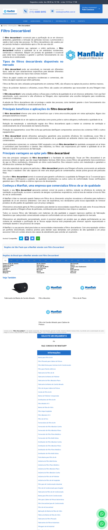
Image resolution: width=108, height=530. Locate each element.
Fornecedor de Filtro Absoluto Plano (49, 430)
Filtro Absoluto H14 (44, 415)
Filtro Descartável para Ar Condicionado (51, 503)
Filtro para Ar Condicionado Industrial (50, 484)
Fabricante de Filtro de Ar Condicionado (50, 492)
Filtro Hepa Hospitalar (45, 411)
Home (25, 21)
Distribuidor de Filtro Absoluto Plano (49, 446)
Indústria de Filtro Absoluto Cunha (49, 473)
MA (95, 260)
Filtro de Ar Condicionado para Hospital (50, 488)
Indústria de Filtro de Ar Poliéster (48, 476)
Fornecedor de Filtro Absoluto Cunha (50, 426)
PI (83, 260)
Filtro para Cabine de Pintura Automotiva (51, 499)
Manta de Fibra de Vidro (45, 407)
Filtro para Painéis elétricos (47, 369)
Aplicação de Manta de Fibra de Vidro (50, 511)
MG (11, 260)
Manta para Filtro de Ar (45, 357)
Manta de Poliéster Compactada (48, 396)
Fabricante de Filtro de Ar (46, 373)
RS (34, 260)
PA (89, 260)
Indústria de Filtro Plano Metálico (48, 465)
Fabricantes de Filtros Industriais (48, 522)
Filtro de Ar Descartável (45, 507)
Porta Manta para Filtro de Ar (47, 457)
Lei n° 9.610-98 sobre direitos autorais (54, 332)
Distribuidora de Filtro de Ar (47, 400)
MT (72, 260)
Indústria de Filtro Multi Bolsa (47, 461)
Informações (62, 21)
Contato (81, 21)
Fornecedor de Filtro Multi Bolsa (48, 438)
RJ (5, 260)
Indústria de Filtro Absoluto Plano (48, 469)
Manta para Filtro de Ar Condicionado (50, 496)
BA (46, 260)
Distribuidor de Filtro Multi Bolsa (48, 453)
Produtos (48, 21)
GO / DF (58, 260)
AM (78, 260)
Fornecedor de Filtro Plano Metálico (49, 434)
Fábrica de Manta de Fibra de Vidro (49, 515)
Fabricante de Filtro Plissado (47, 519)
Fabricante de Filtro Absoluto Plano (49, 380)
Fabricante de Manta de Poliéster (48, 377)
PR (23, 260)
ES (17, 260)
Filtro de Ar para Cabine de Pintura (49, 388)
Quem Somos (35, 21)
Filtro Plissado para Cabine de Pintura (50, 361)
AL (101, 260)
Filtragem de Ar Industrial (46, 526)
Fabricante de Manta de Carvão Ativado (19, 298)
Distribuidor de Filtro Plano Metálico (49, 450)
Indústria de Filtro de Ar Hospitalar (49, 480)
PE (40, 260)
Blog (73, 21)
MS (66, 260)
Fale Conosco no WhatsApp (54, 346)
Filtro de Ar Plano (79, 298)
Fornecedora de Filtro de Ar (47, 423)
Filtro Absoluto (44, 298)
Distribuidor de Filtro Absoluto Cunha (50, 442)
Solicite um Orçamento (54, 336)
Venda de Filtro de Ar (45, 392)
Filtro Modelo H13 (43, 403)
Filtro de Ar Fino (43, 419)
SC (29, 260)
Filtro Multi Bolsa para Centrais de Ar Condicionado (54, 365)
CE (51, 260)
